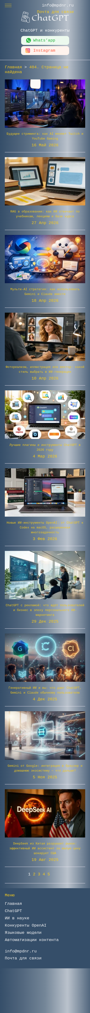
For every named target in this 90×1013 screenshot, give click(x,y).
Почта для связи (55, 12)
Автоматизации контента (32, 940)
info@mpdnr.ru (58, 5)
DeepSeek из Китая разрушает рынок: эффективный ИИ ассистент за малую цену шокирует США (44, 848)
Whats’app (44, 40)
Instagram (44, 50)
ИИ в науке (17, 918)
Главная (13, 903)
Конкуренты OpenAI (25, 925)
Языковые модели (23, 932)
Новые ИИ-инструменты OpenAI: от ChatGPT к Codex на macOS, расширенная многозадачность (45, 527)
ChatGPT (13, 911)
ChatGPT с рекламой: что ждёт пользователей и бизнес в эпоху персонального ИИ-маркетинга (45, 610)
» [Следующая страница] (57, 874)
